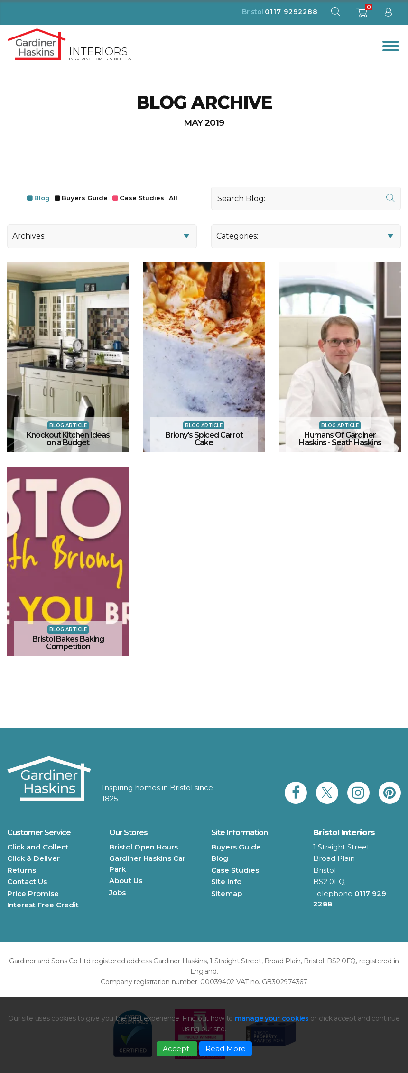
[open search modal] (335, 14)
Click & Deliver (33, 858)
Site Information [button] (239, 832)
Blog (42, 198)
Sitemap (226, 893)
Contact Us (27, 881)
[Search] (306, 198)
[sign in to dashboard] (388, 14)
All (173, 198)
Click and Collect (37, 846)
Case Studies (142, 198)
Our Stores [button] (128, 832)
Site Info (226, 881)
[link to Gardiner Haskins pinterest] (390, 793)
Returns (21, 870)
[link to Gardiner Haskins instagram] (358, 793)
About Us (125, 880)
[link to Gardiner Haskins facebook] (296, 793)
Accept (177, 1048)
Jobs (117, 892)
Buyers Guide (85, 198)
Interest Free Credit (43, 904)
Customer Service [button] (39, 832)
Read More (225, 1048)
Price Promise (33, 893)
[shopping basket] (361, 15)
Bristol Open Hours (143, 846)
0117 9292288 (291, 12)
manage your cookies (272, 1018)
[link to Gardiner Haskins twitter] (327, 793)
